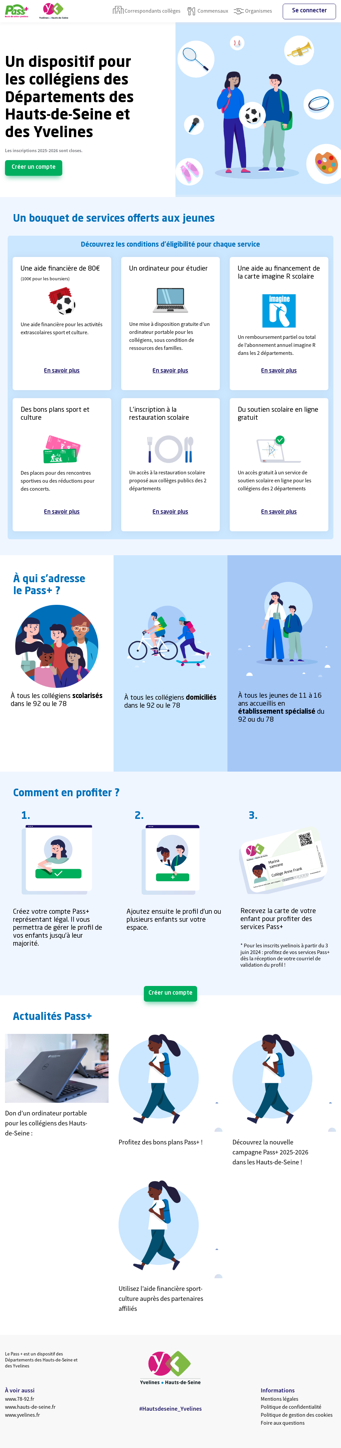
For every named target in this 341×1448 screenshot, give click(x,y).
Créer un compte (34, 167)
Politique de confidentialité (291, 1406)
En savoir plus (62, 371)
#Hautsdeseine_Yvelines (170, 1408)
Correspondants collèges (146, 11)
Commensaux (207, 11)
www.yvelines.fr (22, 1414)
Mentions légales (279, 1398)
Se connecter (309, 11)
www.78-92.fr (19, 1398)
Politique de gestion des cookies (297, 1414)
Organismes (252, 11)
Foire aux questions (283, 1422)
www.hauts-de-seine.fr (30, 1406)
